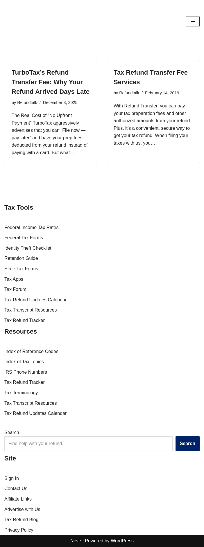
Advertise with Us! (23, 509)
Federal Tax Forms (23, 237)
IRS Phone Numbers (25, 372)
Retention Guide (21, 258)
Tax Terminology (21, 392)
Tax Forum (15, 289)
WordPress (122, 540)
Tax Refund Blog (21, 519)
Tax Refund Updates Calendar (35, 299)
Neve (75, 540)
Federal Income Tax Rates (31, 227)
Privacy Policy (18, 530)
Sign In (11, 478)
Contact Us (15, 488)
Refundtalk (27, 102)
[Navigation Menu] (193, 21)
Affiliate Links (18, 498)
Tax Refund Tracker (24, 320)
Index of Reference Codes (31, 351)
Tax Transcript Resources (30, 309)
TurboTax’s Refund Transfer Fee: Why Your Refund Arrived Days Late (51, 82)
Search (11, 432)
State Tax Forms (21, 268)
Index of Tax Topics (24, 361)
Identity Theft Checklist (27, 248)
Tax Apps (13, 279)
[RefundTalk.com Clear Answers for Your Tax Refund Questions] (21, 21)
